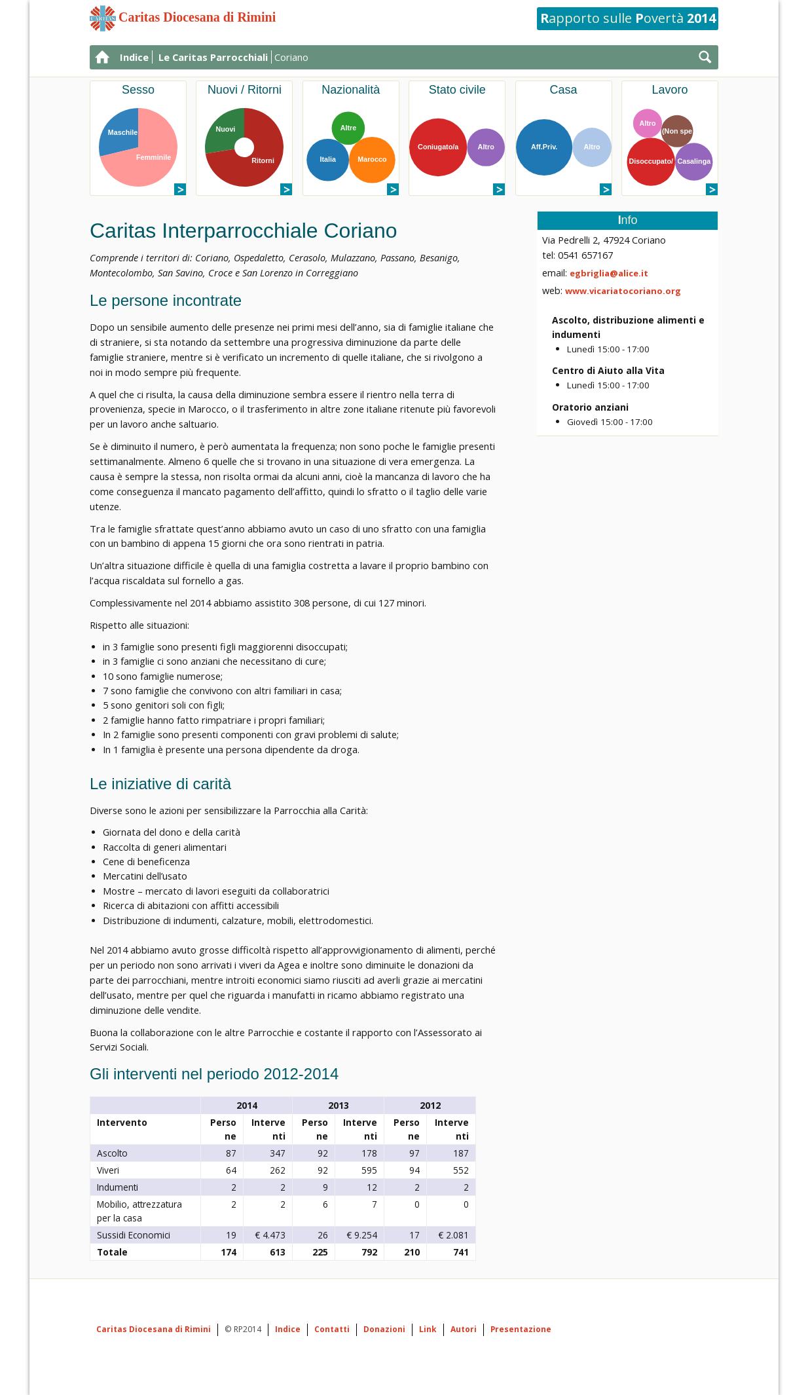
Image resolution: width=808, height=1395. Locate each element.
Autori (463, 1329)
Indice (134, 57)
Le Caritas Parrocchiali (213, 57)
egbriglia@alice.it (609, 273)
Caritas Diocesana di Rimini (153, 1329)
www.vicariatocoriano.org (623, 291)
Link (428, 1329)
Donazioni (384, 1329)
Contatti (332, 1329)
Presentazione (520, 1329)
